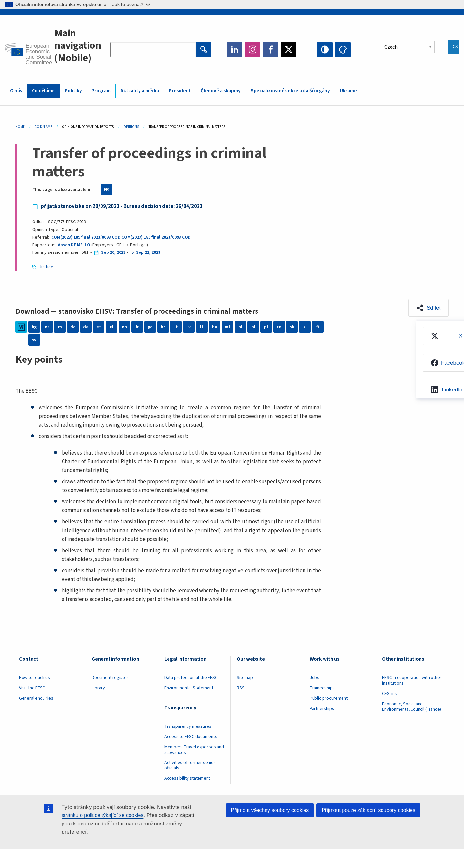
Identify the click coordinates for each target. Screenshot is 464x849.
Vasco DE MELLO (74, 245)
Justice (46, 267)
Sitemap (245, 678)
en (124, 327)
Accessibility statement (187, 778)
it (176, 327)
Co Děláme (43, 126)
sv (34, 340)
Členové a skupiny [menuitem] (221, 90)
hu (214, 327)
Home (20, 126)
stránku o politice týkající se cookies (102, 815)
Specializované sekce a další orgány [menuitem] (290, 90)
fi (317, 327)
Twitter (288, 49)
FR (106, 189)
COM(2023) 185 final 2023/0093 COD (86, 237)
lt (202, 327)
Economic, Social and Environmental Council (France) (412, 707)
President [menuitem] (180, 90)
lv (189, 327)
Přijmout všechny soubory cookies (270, 810)
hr (163, 327)
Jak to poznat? (131, 4)
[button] (428, 308)
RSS (241, 688)
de (86, 327)
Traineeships (322, 688)
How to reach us (34, 678)
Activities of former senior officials (189, 765)
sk (292, 327)
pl (253, 327)
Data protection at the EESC (191, 678)
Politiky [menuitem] (73, 90)
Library (98, 688)
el (111, 327)
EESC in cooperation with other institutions (411, 680)
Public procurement (329, 698)
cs (60, 327)
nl (240, 327)
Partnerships (322, 709)
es (47, 327)
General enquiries (36, 698)
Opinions (131, 126)
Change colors (343, 49)
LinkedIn (234, 49)
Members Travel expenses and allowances (194, 750)
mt (228, 327)
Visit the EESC (32, 688)
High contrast (325, 49)
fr (137, 327)
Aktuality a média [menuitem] (140, 90)
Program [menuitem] (101, 90)
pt (266, 327)
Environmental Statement (188, 688)
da (73, 327)
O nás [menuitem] (16, 90)
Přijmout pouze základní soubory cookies (368, 810)
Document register (110, 678)
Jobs (314, 678)
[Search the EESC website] (153, 49)
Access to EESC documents (190, 737)
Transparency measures (187, 726)
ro (279, 327)
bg (34, 327)
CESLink (389, 693)
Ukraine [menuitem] (348, 90)
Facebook (270, 49)
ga (150, 327)
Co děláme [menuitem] (43, 90)
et (98, 327)
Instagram (252, 49)
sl (305, 327)
